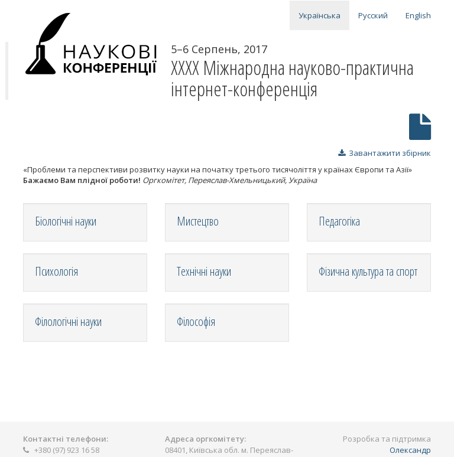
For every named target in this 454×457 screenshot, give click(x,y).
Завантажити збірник (384, 153)
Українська (319, 15)
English (418, 15)
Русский (373, 15)
